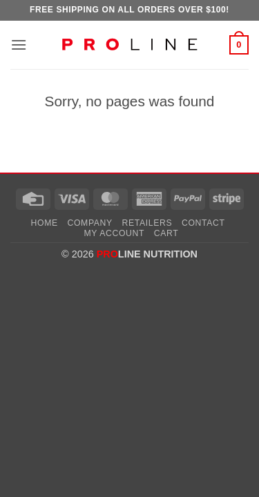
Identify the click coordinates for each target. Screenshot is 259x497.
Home (44, 223)
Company (90, 223)
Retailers (147, 223)
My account (114, 233)
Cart (166, 233)
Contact (203, 223)
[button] (18, 44)
